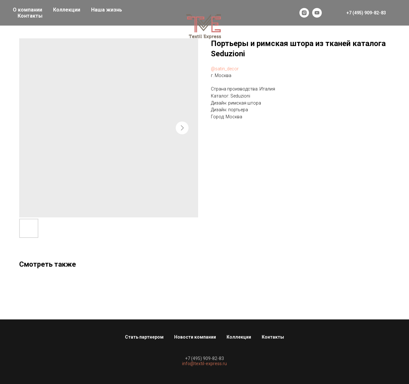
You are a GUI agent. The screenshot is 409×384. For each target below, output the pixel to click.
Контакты (30, 16)
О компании (27, 10)
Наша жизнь (106, 10)
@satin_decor (225, 68)
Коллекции (66, 10)
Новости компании (195, 337)
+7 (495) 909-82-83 (204, 358)
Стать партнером (144, 337)
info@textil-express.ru (204, 363)
